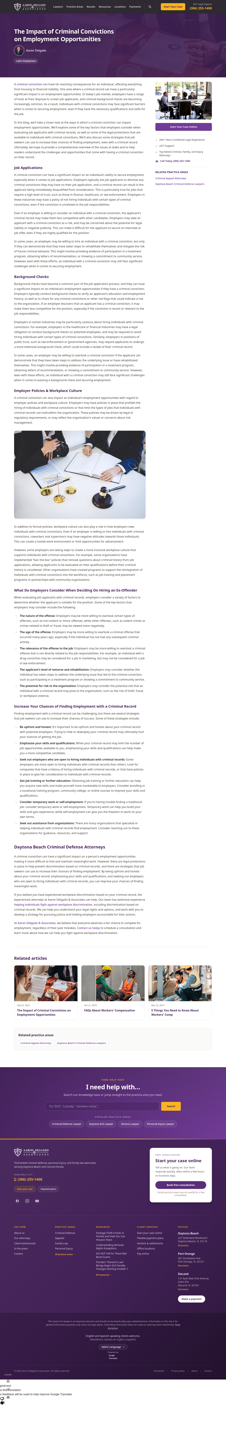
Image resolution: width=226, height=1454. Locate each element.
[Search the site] (150, 7)
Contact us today (88, 928)
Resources (105, 6)
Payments (135, 6)
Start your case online (149, 1233)
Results (91, 6)
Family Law (61, 1243)
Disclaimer (159, 1371)
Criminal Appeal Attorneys (170, 178)
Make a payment (192, 1299)
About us (19, 1233)
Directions (183, 1245)
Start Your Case (173, 6)
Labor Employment (26, 60)
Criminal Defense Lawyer (66, 1124)
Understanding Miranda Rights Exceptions (110, 1246)
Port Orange (186, 1254)
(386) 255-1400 (201, 8)
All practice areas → (65, 1254)
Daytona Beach (188, 1233)
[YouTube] (37, 1201)
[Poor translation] (2, 1400)
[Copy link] (8, 1389)
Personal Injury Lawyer (160, 1124)
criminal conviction (29, 84)
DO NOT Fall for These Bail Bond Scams (111, 1255)
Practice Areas (75, 6)
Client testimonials (25, 1243)
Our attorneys (22, 1238)
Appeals (59, 1238)
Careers (18, 1253)
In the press (21, 1248)
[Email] (8, 1397)
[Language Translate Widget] (113, 1347)
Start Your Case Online (183, 126)
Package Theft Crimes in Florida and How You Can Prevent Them (110, 1236)
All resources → (104, 1275)
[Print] (8, 1381)
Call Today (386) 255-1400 (175, 161)
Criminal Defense (65, 1233)
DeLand (183, 1274)
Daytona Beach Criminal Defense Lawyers (179, 184)
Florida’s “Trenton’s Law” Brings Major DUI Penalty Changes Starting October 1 (112, 1265)
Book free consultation (181, 1185)
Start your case (25, 1189)
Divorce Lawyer (130, 1124)
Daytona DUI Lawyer (101, 1124)
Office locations (146, 1248)
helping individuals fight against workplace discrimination (53, 905)
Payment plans (48, 1189)
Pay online (143, 1253)
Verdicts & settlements (150, 1243)
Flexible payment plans (150, 1238)
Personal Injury (64, 1248)
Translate (113, 1357)
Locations (120, 6)
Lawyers (58, 6)
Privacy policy (178, 1371)
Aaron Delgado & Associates (36, 923)
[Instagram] (27, 1201)
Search (171, 1106)
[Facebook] (17, 1201)
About (194, 1371)
